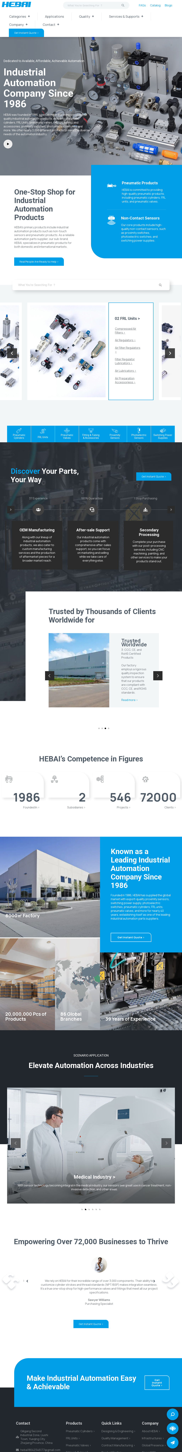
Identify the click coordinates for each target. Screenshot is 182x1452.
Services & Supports (126, 16)
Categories (19, 16)
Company (18, 24)
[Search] (123, 5)
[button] (99, 728)
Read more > (130, 715)
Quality (86, 16)
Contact (51, 24)
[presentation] (12, 353)
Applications (54, 16)
